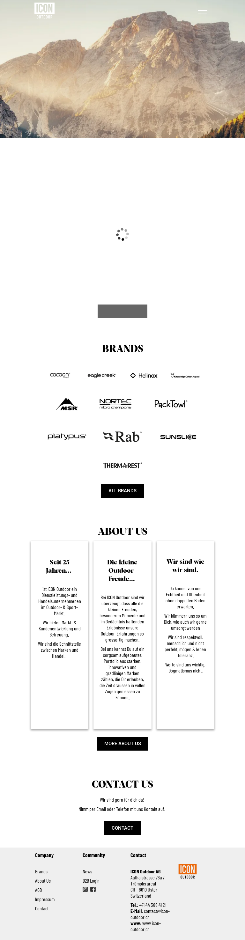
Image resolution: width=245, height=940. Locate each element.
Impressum (45, 899)
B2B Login (91, 881)
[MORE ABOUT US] (122, 744)
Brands (42, 871)
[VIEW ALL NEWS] (122, 311)
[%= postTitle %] (57, 255)
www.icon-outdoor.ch (145, 926)
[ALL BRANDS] (122, 491)
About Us (43, 881)
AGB (38, 890)
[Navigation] (203, 10)
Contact (41, 908)
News (87, 871)
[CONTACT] (122, 828)
